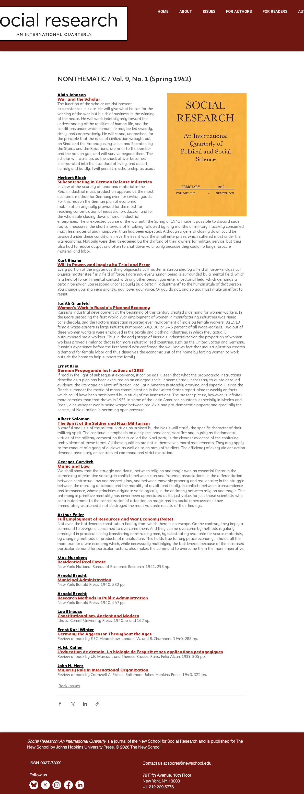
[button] (185, 11)
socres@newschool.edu (189, 763)
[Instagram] (56, 784)
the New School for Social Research (164, 741)
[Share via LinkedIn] (85, 703)
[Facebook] (68, 784)
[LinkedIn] (79, 784)
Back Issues (69, 686)
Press (108, 747)
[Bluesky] (33, 784)
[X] (45, 784)
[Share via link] (97, 703)
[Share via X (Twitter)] (72, 703)
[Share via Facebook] (59, 703)
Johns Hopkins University (79, 747)
